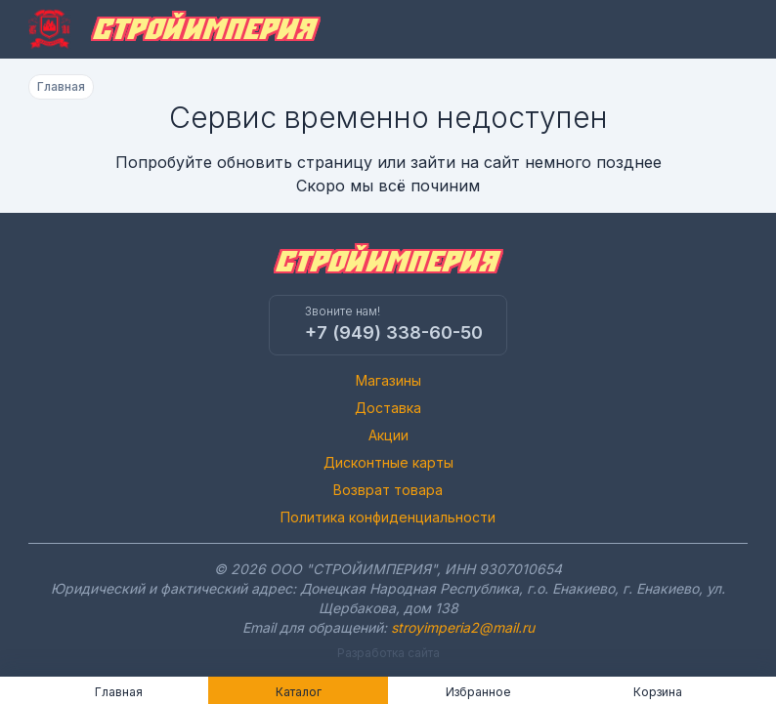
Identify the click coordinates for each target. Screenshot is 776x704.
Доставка (388, 407)
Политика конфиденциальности (388, 517)
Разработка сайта (388, 652)
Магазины (388, 380)
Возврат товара (388, 489)
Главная (61, 86)
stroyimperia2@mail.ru (463, 627)
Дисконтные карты (388, 462)
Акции (388, 435)
